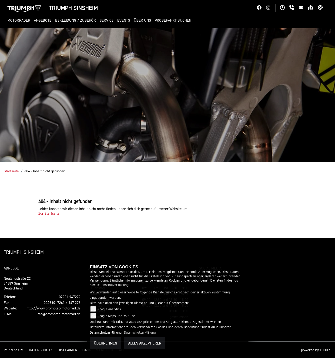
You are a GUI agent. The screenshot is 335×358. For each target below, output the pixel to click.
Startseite (11, 171)
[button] (19, 20)
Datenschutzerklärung (113, 285)
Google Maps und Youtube (116, 316)
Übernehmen (105, 343)
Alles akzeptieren (144, 343)
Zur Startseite (49, 213)
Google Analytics (109, 309)
